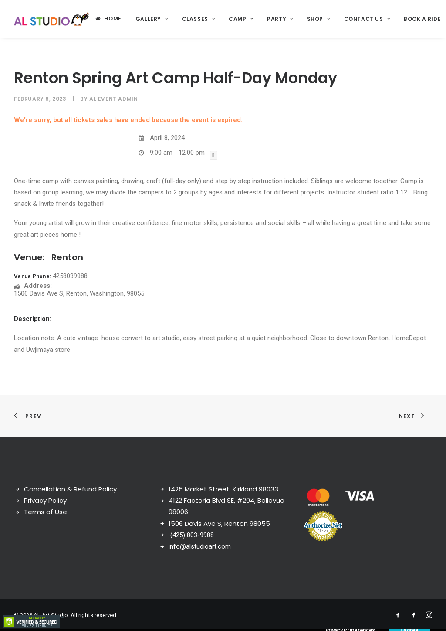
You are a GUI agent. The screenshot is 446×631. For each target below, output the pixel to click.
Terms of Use (45, 511)
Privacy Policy (45, 500)
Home (112, 18)
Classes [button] (198, 19)
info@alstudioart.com (200, 546)
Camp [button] (241, 19)
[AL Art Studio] (51, 19)
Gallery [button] (151, 19)
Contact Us (367, 19)
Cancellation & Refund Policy (70, 489)
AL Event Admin (113, 98)
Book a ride (422, 19)
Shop (318, 19)
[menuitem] (108, 19)
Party (280, 19)
